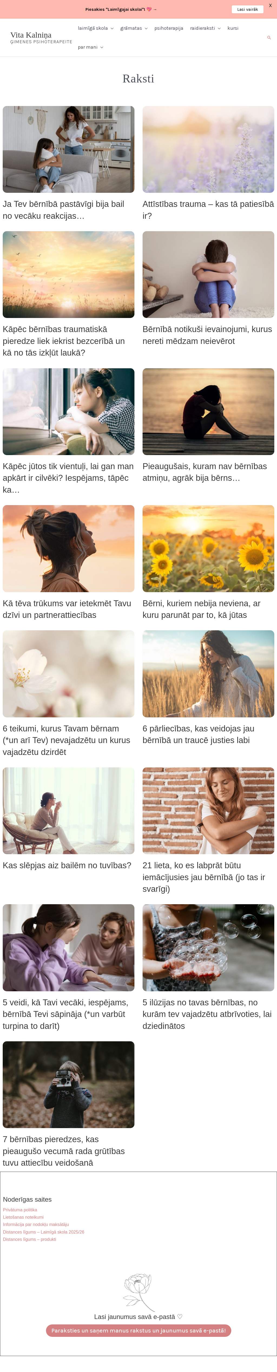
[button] (111, 28)
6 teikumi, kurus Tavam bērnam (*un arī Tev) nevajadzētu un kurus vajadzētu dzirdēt (66, 740)
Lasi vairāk (247, 9)
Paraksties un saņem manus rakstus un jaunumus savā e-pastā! (138, 1330)
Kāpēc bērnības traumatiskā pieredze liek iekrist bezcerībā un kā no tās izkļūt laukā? (64, 340)
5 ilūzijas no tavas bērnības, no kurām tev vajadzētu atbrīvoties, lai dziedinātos (207, 1014)
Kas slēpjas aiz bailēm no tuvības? (67, 865)
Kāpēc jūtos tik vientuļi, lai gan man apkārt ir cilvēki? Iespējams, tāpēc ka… (68, 478)
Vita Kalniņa (30, 34)
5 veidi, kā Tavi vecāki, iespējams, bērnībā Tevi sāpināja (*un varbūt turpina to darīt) (65, 1014)
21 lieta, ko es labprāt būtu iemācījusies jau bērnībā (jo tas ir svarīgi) (204, 877)
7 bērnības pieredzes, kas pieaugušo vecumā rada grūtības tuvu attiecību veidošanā (64, 1151)
